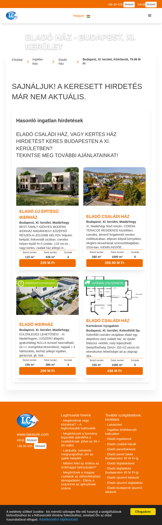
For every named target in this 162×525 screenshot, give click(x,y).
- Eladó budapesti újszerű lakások (123, 490)
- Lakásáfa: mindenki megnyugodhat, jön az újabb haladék (77, 454)
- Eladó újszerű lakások (122, 477)
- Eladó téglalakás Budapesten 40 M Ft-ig (121, 470)
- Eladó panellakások (120, 449)
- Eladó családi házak (120, 444)
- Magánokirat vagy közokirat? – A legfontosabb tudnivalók (78, 424)
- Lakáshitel (113, 424)
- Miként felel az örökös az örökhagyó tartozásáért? (80, 465)
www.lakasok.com (33, 434)
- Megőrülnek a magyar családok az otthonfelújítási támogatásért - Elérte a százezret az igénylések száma (80, 480)
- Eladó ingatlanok (118, 439)
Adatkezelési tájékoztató (58, 519)
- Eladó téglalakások (120, 463)
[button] (81, 16)
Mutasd (129, 4)
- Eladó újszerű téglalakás (124, 482)
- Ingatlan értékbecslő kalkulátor (121, 431)
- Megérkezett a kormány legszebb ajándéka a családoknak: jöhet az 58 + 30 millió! (80, 439)
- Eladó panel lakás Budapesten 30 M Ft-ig (121, 456)
